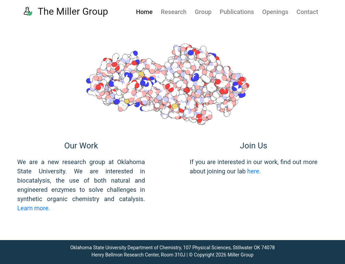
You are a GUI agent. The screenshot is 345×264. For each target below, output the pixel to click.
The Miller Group (65, 11)
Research (173, 11)
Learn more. (33, 208)
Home (144, 11)
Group (203, 11)
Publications (237, 11)
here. (254, 171)
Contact (307, 11)
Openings (275, 11)
